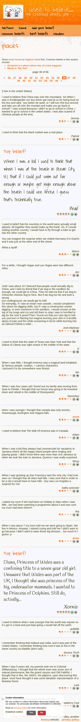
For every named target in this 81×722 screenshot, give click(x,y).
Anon (75, 416)
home (22, 28)
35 (58, 77)
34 (52, 77)
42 (34, 80)
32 (41, 77)
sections (7, 28)
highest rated (32, 59)
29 (25, 77)
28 (20, 77)
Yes (31, 712)
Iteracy (45, 719)
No (41, 712)
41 (29, 80)
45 (51, 80)
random (58, 33)
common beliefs (13, 33)
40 (24, 80)
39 (18, 80)
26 (9, 77)
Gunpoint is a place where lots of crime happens (34, 65)
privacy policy (70, 719)
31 (36, 77)
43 (40, 80)
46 (56, 80)
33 (47, 77)
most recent (15, 59)
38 (74, 77)
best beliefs (39, 33)
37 (68, 77)
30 (30, 77)
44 (45, 80)
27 (14, 77)
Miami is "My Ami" (17, 68)
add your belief (43, 28)
